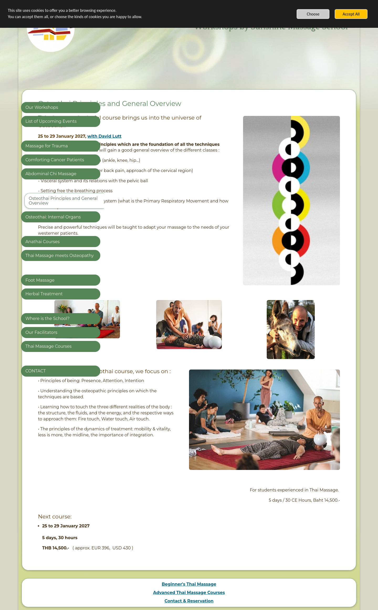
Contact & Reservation (189, 545)
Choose (313, 14)
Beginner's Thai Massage (189, 528)
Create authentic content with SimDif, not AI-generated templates (187, 595)
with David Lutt (186, 136)
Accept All (351, 14)
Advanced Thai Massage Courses (189, 536)
